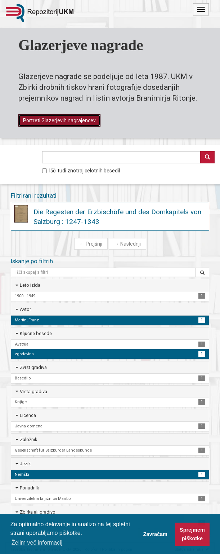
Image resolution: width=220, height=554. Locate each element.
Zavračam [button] (155, 534)
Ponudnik (29, 488)
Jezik (25, 463)
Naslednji (127, 244)
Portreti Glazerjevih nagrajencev (59, 120)
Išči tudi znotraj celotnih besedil (81, 170)
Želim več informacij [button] (37, 543)
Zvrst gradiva (33, 367)
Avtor (25, 309)
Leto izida (30, 285)
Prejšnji (91, 244)
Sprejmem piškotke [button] (192, 534)
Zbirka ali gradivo (37, 512)
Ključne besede (36, 333)
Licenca (28, 415)
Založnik (28, 439)
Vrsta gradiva (33, 391)
